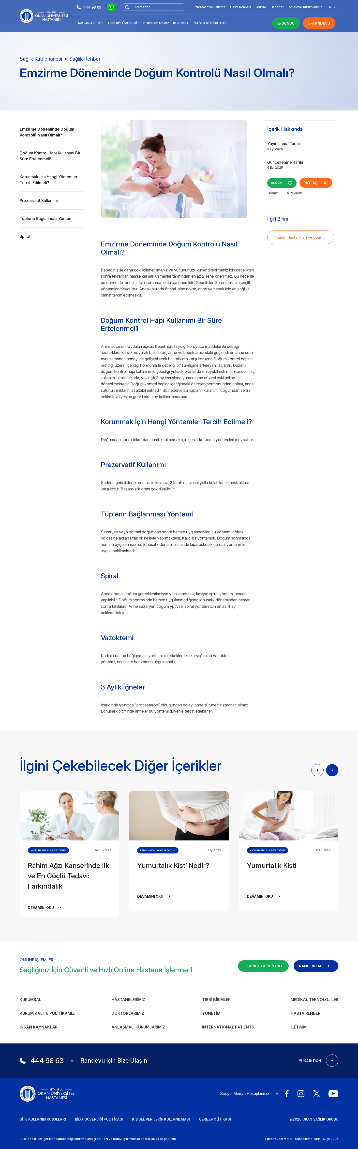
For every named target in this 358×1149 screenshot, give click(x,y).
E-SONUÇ (286, 23)
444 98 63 (89, 7)
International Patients (210, 7)
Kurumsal (181, 23)
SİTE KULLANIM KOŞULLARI (43, 1119)
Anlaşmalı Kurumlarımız (305, 7)
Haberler (277, 7)
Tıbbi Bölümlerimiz (123, 23)
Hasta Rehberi (240, 7)
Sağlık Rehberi (85, 59)
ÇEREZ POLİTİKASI (215, 1119)
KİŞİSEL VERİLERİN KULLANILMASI (161, 1119)
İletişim (261, 7)
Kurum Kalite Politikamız (47, 1013)
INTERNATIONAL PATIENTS (228, 1027)
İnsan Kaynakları (39, 1027)
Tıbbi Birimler (216, 999)
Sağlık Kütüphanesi (211, 23)
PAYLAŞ (317, 182)
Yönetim (211, 1013)
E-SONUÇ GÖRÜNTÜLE (263, 966)
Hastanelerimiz (90, 23)
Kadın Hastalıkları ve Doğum (300, 237)
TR (331, 7)
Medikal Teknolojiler (314, 999)
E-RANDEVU (319, 23)
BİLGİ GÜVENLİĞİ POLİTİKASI (99, 1119)
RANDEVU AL (316, 966)
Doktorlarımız (156, 23)
